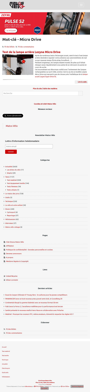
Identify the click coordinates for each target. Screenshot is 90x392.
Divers (7, 209)
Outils (7, 197)
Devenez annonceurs (14, 253)
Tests (7, 177)
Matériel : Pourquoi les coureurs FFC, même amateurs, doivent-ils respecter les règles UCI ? (39, 314)
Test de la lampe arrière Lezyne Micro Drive (31, 52)
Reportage (11, 215)
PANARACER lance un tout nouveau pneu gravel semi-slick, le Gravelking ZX (33, 299)
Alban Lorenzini (12, 280)
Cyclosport (11, 212)
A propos (9, 257)
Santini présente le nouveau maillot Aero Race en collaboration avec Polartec (34, 310)
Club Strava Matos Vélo (15, 242)
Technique (9, 201)
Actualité (8, 166)
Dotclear (49, 384)
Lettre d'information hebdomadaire (22, 141)
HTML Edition (39, 386)
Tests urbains (12, 190)
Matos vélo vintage (12, 227)
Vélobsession (10, 219)
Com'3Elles (65, 386)
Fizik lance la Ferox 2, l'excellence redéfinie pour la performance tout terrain (34, 306)
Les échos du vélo (13, 170)
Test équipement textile (16, 183)
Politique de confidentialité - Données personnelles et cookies (29, 250)
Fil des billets (9, 47)
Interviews (9, 223)
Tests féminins (12, 186)
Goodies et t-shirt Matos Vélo (45, 104)
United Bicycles (11, 276)
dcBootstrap (28, 386)
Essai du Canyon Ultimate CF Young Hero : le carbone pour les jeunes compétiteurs (36, 295)
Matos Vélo (12, 126)
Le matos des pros (12, 194)
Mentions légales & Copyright (17, 261)
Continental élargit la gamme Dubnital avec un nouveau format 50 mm (31, 303)
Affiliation (10, 246)
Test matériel (12, 180)
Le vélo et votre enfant (14, 205)
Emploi (9, 173)
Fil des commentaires (26, 47)
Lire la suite (82, 82)
